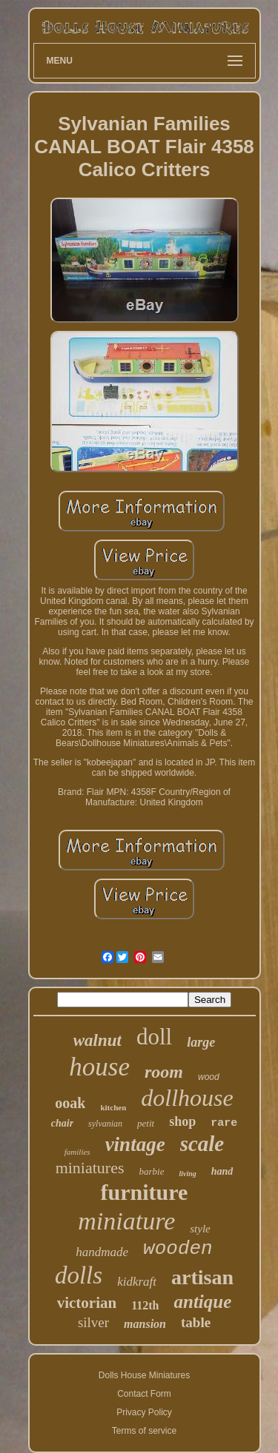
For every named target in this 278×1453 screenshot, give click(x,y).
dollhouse (187, 1097)
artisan (202, 1277)
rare (224, 1123)
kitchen (113, 1107)
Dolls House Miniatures (144, 1375)
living (187, 1174)
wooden (178, 1249)
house (99, 1067)
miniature (126, 1221)
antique (203, 1302)
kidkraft (136, 1282)
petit (145, 1123)
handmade (102, 1252)
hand (222, 1171)
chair (62, 1123)
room (164, 1071)
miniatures (90, 1167)
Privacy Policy (144, 1412)
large (201, 1042)
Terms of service (144, 1431)
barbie (152, 1171)
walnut (97, 1040)
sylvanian (105, 1123)
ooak (70, 1103)
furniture (144, 1192)
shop (182, 1121)
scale (202, 1143)
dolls (78, 1275)
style (200, 1229)
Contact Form (144, 1394)
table (196, 1322)
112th (145, 1305)
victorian (86, 1303)
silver (93, 1322)
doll (154, 1037)
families (77, 1151)
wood (208, 1077)
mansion (145, 1324)
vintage (135, 1144)
